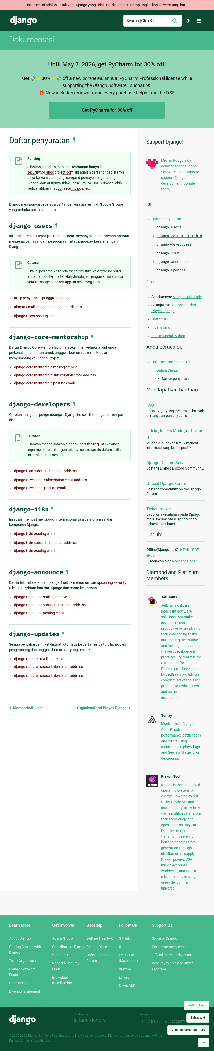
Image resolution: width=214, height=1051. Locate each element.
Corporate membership (170, 947)
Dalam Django (168, 370)
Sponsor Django (164, 938)
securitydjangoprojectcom (50, 172)
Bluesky (125, 969)
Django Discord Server (166, 462)
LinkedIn (125, 977)
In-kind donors (90, 1020)
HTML (185, 550)
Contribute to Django (68, 947)
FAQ (150, 405)
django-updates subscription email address (48, 667)
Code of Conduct (22, 983)
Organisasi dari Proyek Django (104, 708)
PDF (195, 550)
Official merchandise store (172, 955)
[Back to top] (203, 1042)
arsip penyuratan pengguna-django (42, 298)
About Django (20, 938)
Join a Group (62, 938)
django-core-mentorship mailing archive (45, 367)
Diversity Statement (24, 991)
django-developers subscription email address (50, 480)
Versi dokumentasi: (188, 1030)
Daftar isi (158, 319)
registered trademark (138, 1035)
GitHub (124, 938)
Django (23, 20)
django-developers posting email (40, 488)
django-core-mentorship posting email (44, 383)
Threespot (150, 1021)
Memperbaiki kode (26, 708)
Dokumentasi (31, 39)
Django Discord (98, 947)
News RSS (127, 985)
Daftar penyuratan (166, 219)
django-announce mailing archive (40, 597)
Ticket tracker (158, 509)
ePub (150, 555)
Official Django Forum (166, 483)
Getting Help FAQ (100, 938)
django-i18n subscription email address (45, 471)
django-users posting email (35, 316)
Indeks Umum (162, 327)
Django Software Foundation (48, 1035)
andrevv (184, 1021)
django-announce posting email (39, 613)
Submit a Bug (63, 955)
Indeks (152, 430)
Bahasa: (198, 1017)
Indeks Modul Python (168, 336)
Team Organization (24, 961)
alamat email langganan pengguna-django (48, 307)
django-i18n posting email (34, 534)
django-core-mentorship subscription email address (55, 375)
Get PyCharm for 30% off (107, 110)
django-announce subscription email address (50, 605)
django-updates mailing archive (39, 659)
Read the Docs (183, 561)
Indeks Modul (172, 430)
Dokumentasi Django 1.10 (172, 362)
